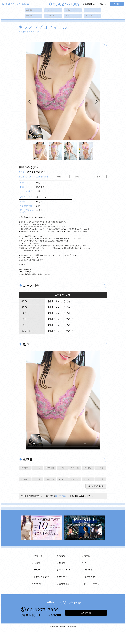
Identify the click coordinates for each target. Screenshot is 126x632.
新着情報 (61, 565)
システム (50, 11)
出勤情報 (30, 11)
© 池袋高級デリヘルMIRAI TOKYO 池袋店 (63, 629)
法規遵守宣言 (63, 586)
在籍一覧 (86, 558)
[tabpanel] (63, 93)
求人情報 (89, 17)
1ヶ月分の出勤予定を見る (96, 488)
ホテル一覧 (62, 579)
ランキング (51, 17)
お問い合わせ (88, 579)
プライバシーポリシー (90, 587)
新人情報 (30, 17)
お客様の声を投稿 (41, 579)
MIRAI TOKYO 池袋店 (15, 4)
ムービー (89, 11)
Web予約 (116, 4)
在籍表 (69, 11)
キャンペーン (71, 17)
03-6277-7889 (64, 3)
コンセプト (37, 558)
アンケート (87, 572)
